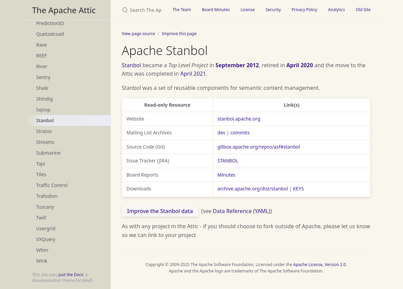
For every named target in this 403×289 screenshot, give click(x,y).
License (248, 9)
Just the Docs (70, 275)
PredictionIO (50, 23)
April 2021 (193, 73)
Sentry (43, 77)
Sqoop (43, 109)
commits (240, 132)
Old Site (363, 9)
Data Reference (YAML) (241, 211)
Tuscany (45, 207)
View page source (138, 33)
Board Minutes (216, 9)
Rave (41, 45)
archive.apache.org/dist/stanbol (252, 188)
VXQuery (45, 239)
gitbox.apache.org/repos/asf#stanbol (258, 146)
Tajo (40, 163)
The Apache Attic (64, 10)
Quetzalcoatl (50, 34)
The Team (181, 9)
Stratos (44, 131)
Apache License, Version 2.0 (319, 264)
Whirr (42, 250)
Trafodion (46, 196)
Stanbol (45, 120)
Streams (45, 142)
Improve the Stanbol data (160, 211)
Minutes (226, 175)
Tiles (41, 174)
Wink (41, 261)
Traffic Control (52, 185)
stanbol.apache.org (238, 118)
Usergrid (45, 228)
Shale (42, 88)
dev (221, 132)
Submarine (48, 153)
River (41, 66)
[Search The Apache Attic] (139, 10)
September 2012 (237, 65)
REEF (41, 55)
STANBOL (227, 160)
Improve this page (179, 33)
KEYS (298, 188)
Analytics (336, 9)
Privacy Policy (304, 9)
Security (273, 9)
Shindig (44, 99)
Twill (41, 217)
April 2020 (299, 65)
